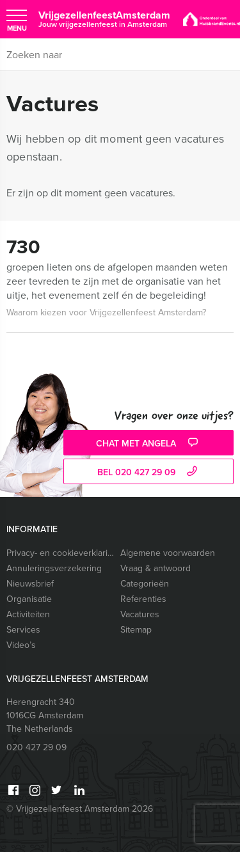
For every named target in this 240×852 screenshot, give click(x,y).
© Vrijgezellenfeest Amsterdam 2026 (79, 809)
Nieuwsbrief (30, 583)
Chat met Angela (148, 444)
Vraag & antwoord (155, 568)
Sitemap (136, 629)
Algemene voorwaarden (167, 553)
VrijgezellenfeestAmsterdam (104, 19)
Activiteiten (28, 614)
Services (23, 629)
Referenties (143, 599)
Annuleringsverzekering (54, 568)
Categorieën (144, 583)
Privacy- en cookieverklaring (60, 553)
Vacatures (139, 614)
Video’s (21, 645)
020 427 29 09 (36, 747)
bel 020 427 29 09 (148, 472)
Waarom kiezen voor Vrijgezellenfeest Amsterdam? (106, 312)
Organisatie (29, 599)
